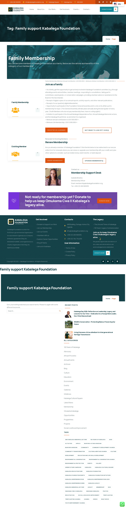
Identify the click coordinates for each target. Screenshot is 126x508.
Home (108, 39)
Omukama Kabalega (71, 413)
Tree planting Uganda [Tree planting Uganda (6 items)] (72, 500)
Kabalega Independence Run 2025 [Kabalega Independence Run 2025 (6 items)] (99, 481)
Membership (68, 408)
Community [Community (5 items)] (85, 449)
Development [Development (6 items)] (69, 457)
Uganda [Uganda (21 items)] (86, 500)
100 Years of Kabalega (72, 349)
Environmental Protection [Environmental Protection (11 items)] (74, 465)
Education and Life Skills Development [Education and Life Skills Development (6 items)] (91, 457)
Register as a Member (57, 130)
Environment (68, 383)
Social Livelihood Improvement (75, 430)
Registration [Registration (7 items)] (69, 496)
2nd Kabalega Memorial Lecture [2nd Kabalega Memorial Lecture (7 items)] (76, 441)
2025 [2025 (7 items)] (110, 441)
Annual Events (69, 362)
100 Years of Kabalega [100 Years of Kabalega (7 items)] (98, 441)
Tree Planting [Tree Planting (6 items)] (108, 496)
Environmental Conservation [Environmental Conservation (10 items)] (75, 461)
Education (67, 379)
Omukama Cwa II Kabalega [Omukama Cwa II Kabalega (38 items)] (73, 492)
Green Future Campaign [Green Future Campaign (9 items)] (73, 469)
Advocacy (67, 353)
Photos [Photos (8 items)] (105, 492)
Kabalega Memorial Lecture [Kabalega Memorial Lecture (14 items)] (74, 488)
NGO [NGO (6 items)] (109, 488)
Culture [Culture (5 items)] (113, 453)
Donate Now (107, 9)
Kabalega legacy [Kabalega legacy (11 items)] (94, 484)
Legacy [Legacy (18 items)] (90, 488)
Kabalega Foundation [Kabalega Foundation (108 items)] (93, 473)
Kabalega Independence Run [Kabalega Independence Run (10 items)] (74, 481)
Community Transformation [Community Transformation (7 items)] (75, 453)
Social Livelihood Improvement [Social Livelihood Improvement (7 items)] (88, 496)
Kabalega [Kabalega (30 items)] (88, 469)
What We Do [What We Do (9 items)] (105, 500)
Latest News (68, 404)
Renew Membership (56, 161)
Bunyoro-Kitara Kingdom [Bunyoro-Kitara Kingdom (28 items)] (92, 445)
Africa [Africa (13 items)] (78, 445)
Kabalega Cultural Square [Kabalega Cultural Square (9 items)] (104, 469)
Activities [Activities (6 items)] (68, 445)
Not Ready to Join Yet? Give (97, 130)
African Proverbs (70, 357)
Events (66, 387)
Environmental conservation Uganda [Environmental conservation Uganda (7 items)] (102, 461)
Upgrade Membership (94, 161)
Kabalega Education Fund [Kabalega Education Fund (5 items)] (74, 473)
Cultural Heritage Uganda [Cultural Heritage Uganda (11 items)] (98, 453)
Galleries (67, 391)
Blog (65, 370)
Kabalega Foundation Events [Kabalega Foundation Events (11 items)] (75, 477)
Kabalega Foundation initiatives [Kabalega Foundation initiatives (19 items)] (100, 477)
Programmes (68, 421)
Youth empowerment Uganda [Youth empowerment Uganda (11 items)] (75, 504)
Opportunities (69, 417)
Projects (67, 425)
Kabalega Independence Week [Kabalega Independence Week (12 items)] (75, 484)
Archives (67, 366)
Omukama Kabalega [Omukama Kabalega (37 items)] (92, 492)
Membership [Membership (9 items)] (100, 488)
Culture (66, 374)
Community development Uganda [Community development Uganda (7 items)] (103, 449)
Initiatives (67, 396)
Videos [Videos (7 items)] (95, 500)
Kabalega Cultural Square (73, 400)
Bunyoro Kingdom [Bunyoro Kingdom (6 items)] (71, 449)
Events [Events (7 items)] (90, 465)
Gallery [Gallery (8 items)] (98, 465)
